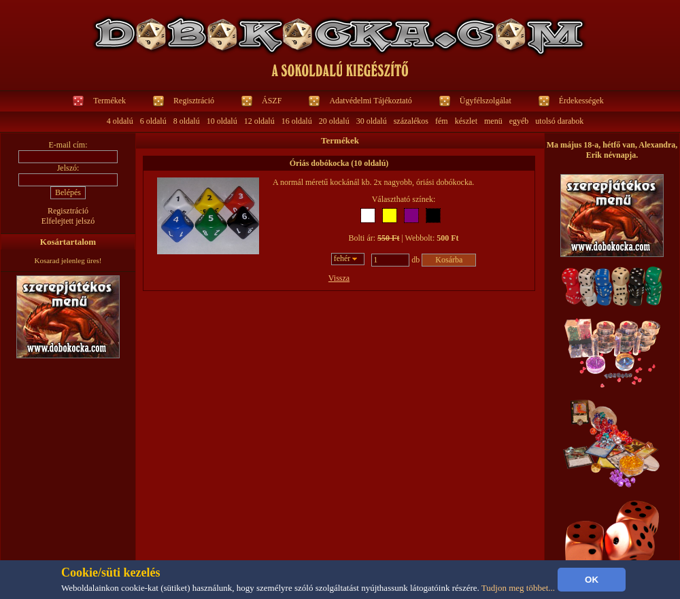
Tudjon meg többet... (518, 588)
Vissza (339, 278)
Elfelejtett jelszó (68, 221)
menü (493, 121)
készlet (466, 121)
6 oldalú (153, 121)
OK (591, 580)
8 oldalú (186, 121)
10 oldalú (222, 121)
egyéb (519, 121)
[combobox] (348, 259)
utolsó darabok (559, 121)
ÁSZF (272, 100)
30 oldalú (371, 121)
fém (441, 121)
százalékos (411, 121)
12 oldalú (259, 121)
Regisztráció (193, 100)
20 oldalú (334, 121)
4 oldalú (120, 121)
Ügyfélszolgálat (485, 100)
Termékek (109, 100)
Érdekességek (581, 100)
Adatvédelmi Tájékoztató (370, 100)
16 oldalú (297, 121)
